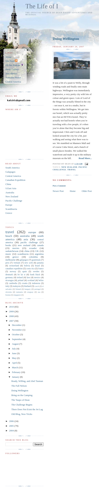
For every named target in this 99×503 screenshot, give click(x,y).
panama (40, 263)
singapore (17, 295)
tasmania (19, 292)
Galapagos (10, 171)
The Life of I (41, 6)
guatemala (36, 260)
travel (71, 170)
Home (73, 191)
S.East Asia (10, 188)
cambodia (13, 283)
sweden (36, 271)
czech (37, 286)
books (8, 245)
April (15, 362)
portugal (37, 289)
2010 (11, 306)
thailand (27, 286)
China (8, 184)
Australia (9, 192)
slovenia (8, 292)
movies (15, 248)
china (26, 251)
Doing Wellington (66, 39)
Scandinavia (11, 209)
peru (7, 263)
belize (41, 280)
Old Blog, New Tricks (21, 414)
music (8, 254)
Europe (8, 204)
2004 (11, 430)
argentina (39, 254)
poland (20, 280)
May (14, 358)
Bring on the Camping (21, 395)
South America (12, 167)
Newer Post (58, 191)
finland (18, 289)
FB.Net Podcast (14, 65)
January (16, 377)
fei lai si (21, 274)
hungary (28, 289)
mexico (37, 277)
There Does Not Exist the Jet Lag (27, 409)
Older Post (87, 191)
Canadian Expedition (15, 180)
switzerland (14, 266)
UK (37, 251)
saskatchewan (11, 251)
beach (8, 235)
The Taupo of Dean (20, 400)
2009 (11, 311)
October (16, 334)
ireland (20, 277)
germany (9, 277)
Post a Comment (59, 186)
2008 (11, 316)
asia (26, 239)
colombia (33, 256)
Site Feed (11, 61)
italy (7, 286)
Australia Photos (13, 77)
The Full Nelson (19, 385)
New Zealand (11, 196)
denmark (9, 274)
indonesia (36, 283)
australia (25, 235)
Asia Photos (11, 73)
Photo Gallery (12, 69)
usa (39, 292)
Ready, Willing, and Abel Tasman (27, 381)
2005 (11, 425)
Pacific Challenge (13, 200)
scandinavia (23, 254)
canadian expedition (14, 268)
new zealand (69, 167)
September (17, 339)
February (16, 372)
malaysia (17, 286)
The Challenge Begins (21, 404)
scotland (31, 280)
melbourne (10, 259)
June (14, 353)
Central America (13, 81)
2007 (11, 320)
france (41, 268)
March (15, 367)
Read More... (85, 158)
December (17, 325)
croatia (24, 283)
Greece (8, 213)
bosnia (7, 295)
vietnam (16, 263)
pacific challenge (29, 242)
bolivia (27, 266)
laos (28, 277)
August (15, 344)
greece (16, 256)
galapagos (24, 260)
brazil (37, 266)
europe (32, 232)
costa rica (30, 268)
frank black (35, 274)
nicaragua (9, 280)
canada (40, 245)
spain (24, 271)
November (17, 329)
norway (13, 271)
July (14, 348)
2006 (11, 421)
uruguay (30, 292)
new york (29, 263)
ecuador (33, 248)
